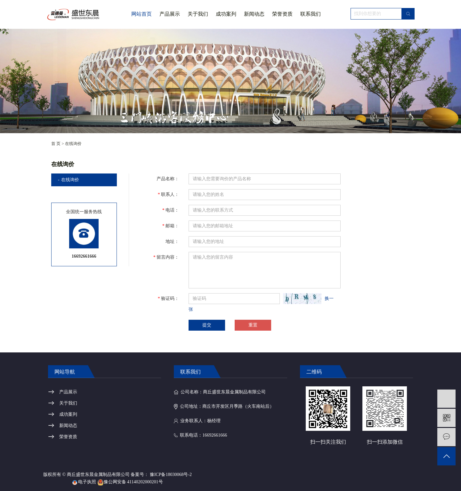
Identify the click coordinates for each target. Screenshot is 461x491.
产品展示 (169, 14)
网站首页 (141, 14)
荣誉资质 (282, 14)
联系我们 (310, 14)
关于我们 (198, 19)
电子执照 (84, 481)
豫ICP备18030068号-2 (171, 474)
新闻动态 (254, 14)
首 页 (56, 143)
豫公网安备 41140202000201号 (130, 481)
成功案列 (226, 14)
